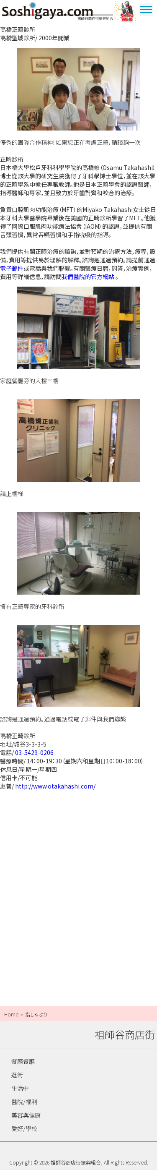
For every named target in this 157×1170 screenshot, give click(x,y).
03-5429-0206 (34, 752)
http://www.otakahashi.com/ (55, 786)
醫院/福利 (24, 1101)
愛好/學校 (24, 1128)
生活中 (20, 1088)
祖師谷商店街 (57, 12)
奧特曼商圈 (125, 12)
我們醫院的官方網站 (88, 276)
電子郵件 (11, 268)
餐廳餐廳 (23, 1061)
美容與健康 (26, 1115)
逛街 (17, 1075)
